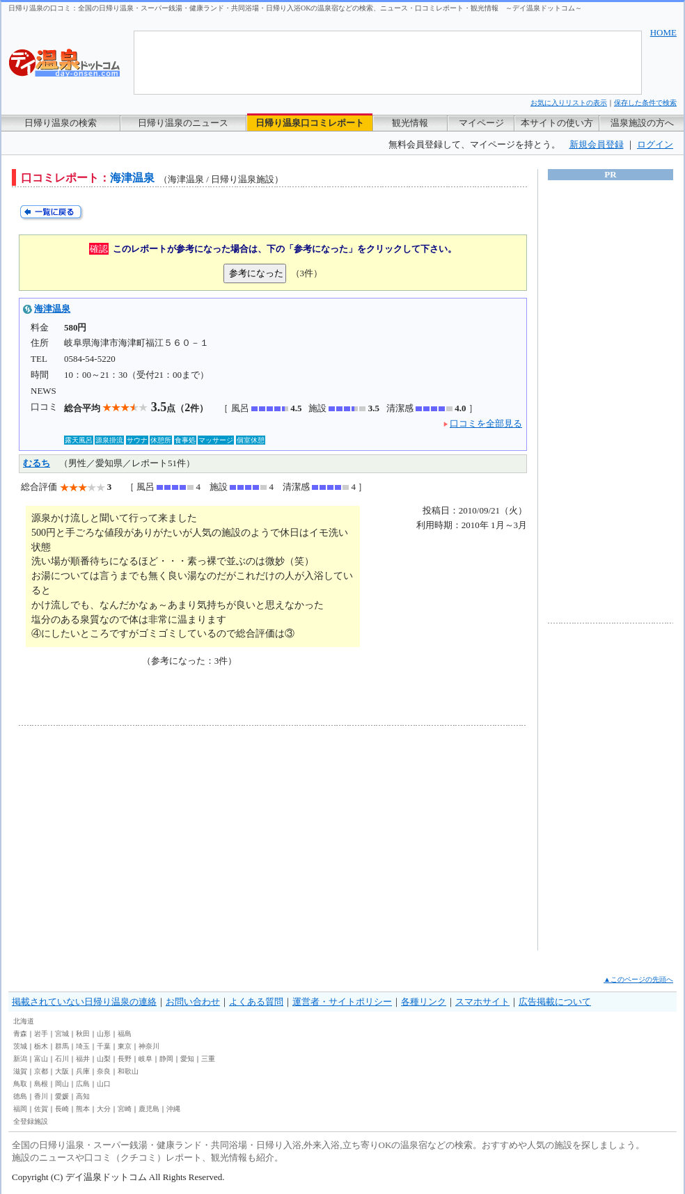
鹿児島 (149, 1109)
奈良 (104, 1071)
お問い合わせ (193, 1001)
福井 (83, 1058)
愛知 (187, 1058)
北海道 (23, 1021)
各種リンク (423, 1001)
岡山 (62, 1084)
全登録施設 (30, 1121)
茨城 (20, 1046)
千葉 (104, 1046)
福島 (125, 1033)
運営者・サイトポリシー (342, 1001)
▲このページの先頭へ (638, 979)
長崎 (62, 1109)
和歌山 (128, 1071)
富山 (41, 1058)
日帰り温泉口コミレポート (309, 123)
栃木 (41, 1046)
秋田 (83, 1033)
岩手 (41, 1033)
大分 (104, 1109)
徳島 (20, 1096)
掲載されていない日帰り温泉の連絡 (84, 1001)
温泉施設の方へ (642, 123)
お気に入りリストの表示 (568, 102)
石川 (62, 1058)
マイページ (481, 123)
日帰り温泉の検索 (60, 123)
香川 (41, 1096)
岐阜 (145, 1058)
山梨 (104, 1058)
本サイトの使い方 (557, 123)
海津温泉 (52, 308)
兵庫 (83, 1071)
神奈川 (149, 1046)
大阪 (62, 1071)
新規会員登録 (596, 144)
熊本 (83, 1109)
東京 (125, 1046)
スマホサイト (482, 1001)
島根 (41, 1084)
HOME (663, 32)
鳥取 (20, 1084)
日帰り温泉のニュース (183, 123)
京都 (41, 1071)
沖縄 (173, 1109)
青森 (20, 1033)
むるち (36, 463)
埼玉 (83, 1046)
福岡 (20, 1109)
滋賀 (20, 1071)
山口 (104, 1084)
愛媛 (62, 1096)
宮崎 (125, 1109)
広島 (83, 1084)
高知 (83, 1096)
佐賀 (41, 1109)
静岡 (166, 1058)
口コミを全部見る (486, 423)
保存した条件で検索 (645, 102)
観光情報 (410, 123)
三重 (208, 1058)
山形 (104, 1033)
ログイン (655, 144)
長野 (125, 1058)
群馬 (62, 1046)
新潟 (20, 1058)
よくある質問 (256, 1001)
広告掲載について (555, 1001)
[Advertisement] (148, 837)
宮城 (62, 1033)
